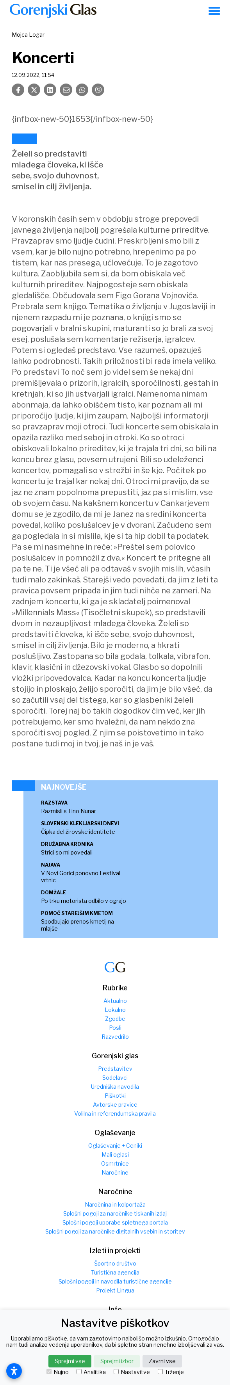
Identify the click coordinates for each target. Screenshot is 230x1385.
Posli (115, 1027)
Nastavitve (132, 1372)
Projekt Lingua (115, 1290)
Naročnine (115, 1172)
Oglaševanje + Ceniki (115, 1145)
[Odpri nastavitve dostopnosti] (14, 1371)
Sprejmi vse (70, 1361)
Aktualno (115, 1000)
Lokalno (115, 1009)
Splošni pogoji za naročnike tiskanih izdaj (115, 1213)
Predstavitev (115, 1068)
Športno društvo (115, 1263)
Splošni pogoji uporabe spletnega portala (115, 1222)
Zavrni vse (162, 1361)
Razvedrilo (115, 1036)
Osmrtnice (115, 1163)
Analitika (91, 1372)
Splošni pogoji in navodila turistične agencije (115, 1281)
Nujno (57, 1372)
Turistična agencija (115, 1272)
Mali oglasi (115, 1154)
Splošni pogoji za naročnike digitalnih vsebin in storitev (115, 1231)
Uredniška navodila (115, 1086)
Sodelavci (115, 1077)
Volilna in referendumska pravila (115, 1113)
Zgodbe (115, 1018)
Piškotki (115, 1095)
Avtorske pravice (115, 1104)
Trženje (171, 1372)
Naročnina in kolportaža (115, 1204)
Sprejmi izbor (117, 1361)
